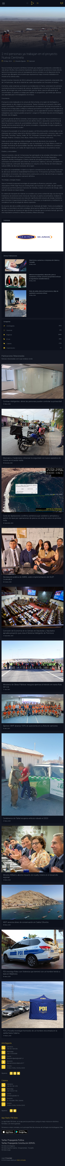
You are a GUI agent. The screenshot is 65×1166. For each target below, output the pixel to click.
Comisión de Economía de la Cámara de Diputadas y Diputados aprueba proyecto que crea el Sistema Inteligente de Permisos (29, 632)
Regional (8, 335)
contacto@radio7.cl (13, 1095)
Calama (8, 343)
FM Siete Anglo (6, 1150)
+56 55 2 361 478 (12, 1086)
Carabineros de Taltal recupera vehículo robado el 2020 (25, 818)
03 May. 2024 (7, 61)
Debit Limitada (21, 1160)
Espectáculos (9, 348)
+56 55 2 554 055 (12, 1049)
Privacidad (8, 1158)
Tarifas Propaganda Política (13, 1140)
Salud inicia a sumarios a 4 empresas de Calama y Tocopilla (44, 261)
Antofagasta (9, 326)
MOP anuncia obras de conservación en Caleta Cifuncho (26, 922)
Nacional (32, 61)
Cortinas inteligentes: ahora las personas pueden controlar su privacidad (32, 401)
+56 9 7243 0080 (12, 1053)
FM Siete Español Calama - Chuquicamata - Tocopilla (18, 1148)
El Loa (7, 339)
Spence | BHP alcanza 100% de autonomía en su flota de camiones (30, 726)
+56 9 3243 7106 (12, 1091)
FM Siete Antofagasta (8, 1146)
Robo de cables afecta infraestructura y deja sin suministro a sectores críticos (43, 292)
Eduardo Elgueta (20, 61)
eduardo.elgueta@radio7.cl (15, 1058)
